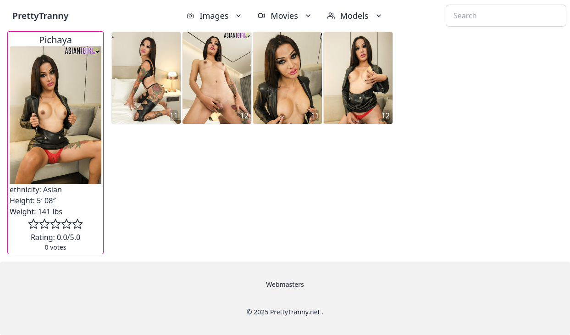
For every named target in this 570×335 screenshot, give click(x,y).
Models (355, 15)
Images (215, 15)
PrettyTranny (40, 15)
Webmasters (285, 284)
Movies (285, 15)
